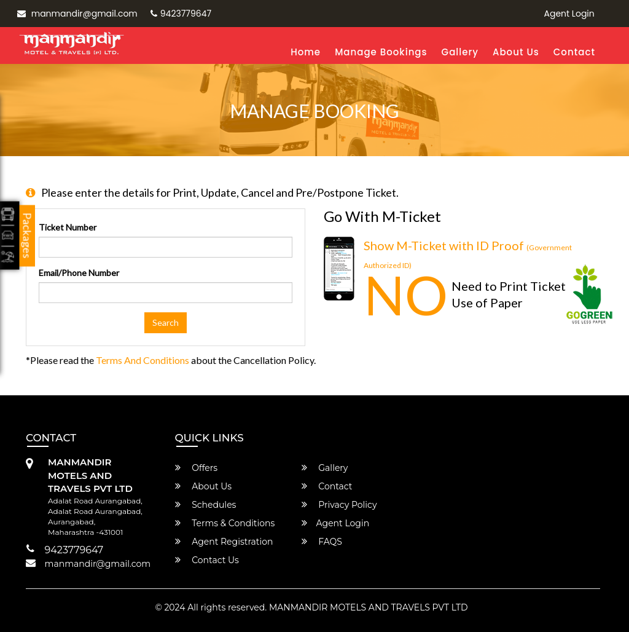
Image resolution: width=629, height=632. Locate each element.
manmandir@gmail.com (77, 13)
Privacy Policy (339, 504)
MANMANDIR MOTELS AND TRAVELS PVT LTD (368, 607)
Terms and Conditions (142, 360)
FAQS (322, 541)
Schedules (205, 504)
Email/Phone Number (79, 272)
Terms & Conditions (225, 523)
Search (165, 322)
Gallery (460, 51)
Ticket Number (67, 227)
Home (306, 51)
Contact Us (207, 560)
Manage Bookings (381, 51)
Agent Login (569, 13)
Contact (574, 51)
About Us (516, 51)
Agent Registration (224, 541)
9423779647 (180, 13)
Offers (196, 467)
